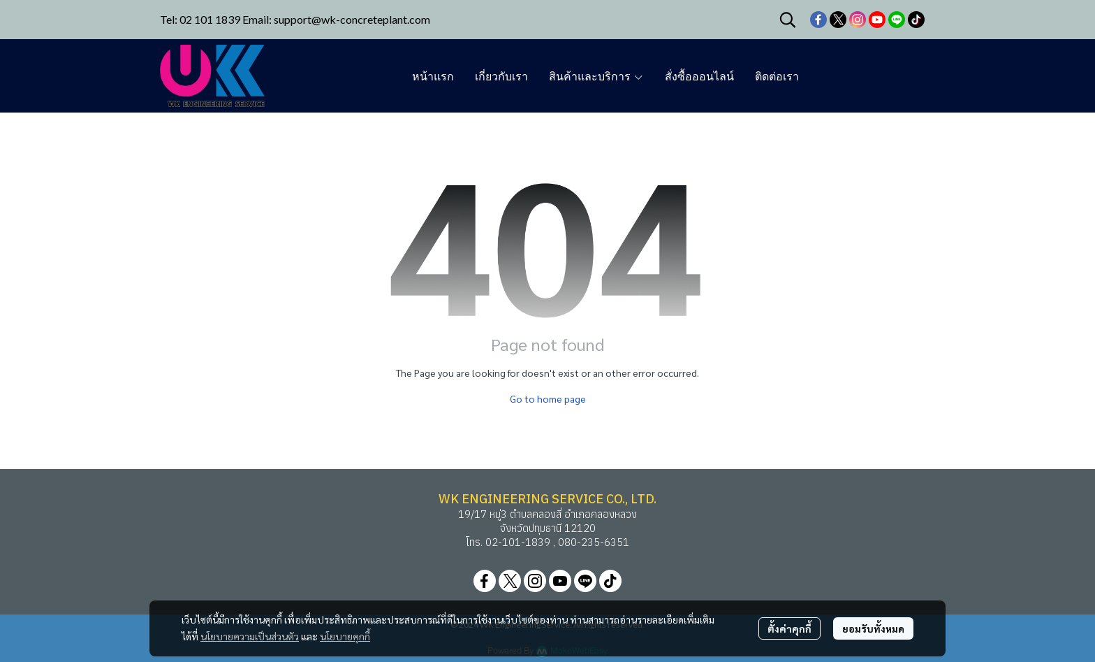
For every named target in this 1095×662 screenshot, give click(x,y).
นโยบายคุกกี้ (345, 636)
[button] (788, 19)
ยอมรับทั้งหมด (873, 628)
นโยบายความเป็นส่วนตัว (249, 636)
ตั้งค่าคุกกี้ (789, 628)
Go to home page (548, 398)
